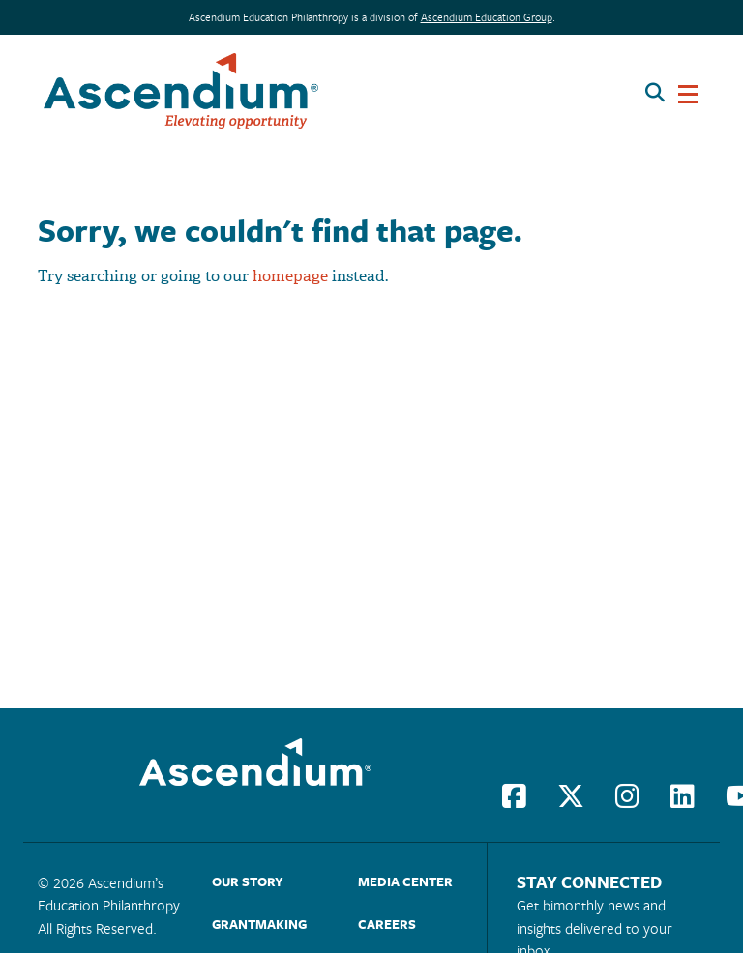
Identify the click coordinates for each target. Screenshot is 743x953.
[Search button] (655, 91)
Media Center (405, 881)
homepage (290, 276)
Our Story (247, 881)
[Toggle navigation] (687, 90)
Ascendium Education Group (486, 17)
